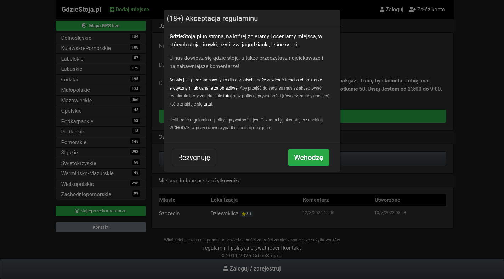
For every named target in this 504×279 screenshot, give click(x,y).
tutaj (227, 95)
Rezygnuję (194, 157)
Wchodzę (308, 157)
